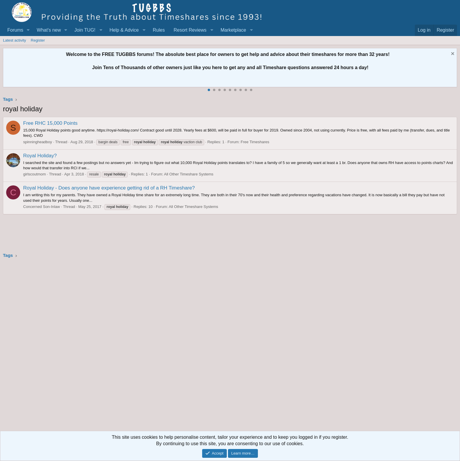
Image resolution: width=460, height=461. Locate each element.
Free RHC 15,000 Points (50, 123)
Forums (15, 30)
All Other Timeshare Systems (188, 174)
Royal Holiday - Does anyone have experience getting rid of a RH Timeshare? (109, 188)
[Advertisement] (179, 346)
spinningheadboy (37, 142)
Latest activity (14, 40)
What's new (49, 30)
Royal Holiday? (40, 155)
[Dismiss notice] (451, 54)
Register (38, 40)
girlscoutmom (34, 174)
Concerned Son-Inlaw (41, 206)
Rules (159, 30)
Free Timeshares (255, 142)
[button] (28, 30)
